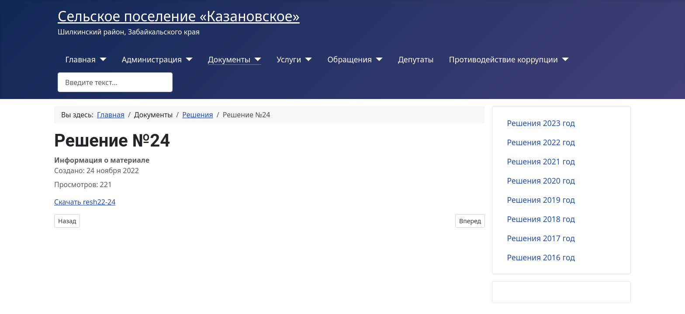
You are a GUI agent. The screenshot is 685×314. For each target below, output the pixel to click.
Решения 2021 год (541, 161)
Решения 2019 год (541, 200)
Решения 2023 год (541, 123)
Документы (229, 59)
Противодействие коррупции (503, 59)
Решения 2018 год (541, 219)
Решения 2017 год (541, 238)
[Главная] (101, 59)
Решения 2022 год (541, 142)
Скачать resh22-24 (84, 202)
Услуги (289, 59)
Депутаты (415, 59)
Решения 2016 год (541, 257)
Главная (81, 59)
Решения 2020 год (541, 180)
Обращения (349, 59)
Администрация (152, 59)
